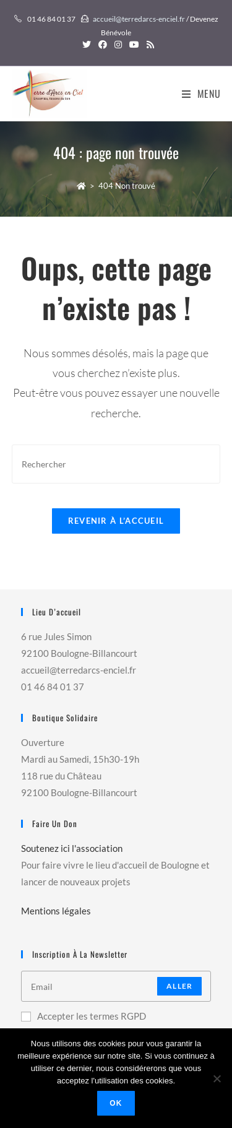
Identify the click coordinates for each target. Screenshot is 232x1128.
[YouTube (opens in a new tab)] (134, 44)
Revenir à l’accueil (116, 521)
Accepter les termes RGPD (83, 1016)
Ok (116, 1103)
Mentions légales (56, 910)
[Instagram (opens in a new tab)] (118, 44)
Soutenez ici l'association (71, 848)
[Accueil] (81, 186)
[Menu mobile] (201, 93)
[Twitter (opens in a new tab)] (87, 44)
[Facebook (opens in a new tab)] (103, 44)
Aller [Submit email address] (179, 986)
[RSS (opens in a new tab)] (148, 44)
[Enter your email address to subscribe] (116, 986)
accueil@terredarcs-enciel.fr (139, 19)
